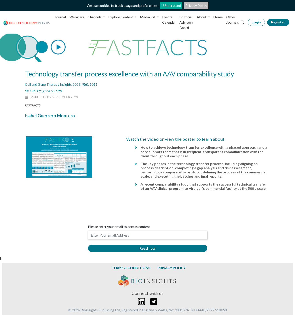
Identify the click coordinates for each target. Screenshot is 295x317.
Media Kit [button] (148, 17)
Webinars (76, 17)
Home (218, 17)
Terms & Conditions (131, 268)
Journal (60, 17)
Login (256, 22)
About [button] (202, 17)
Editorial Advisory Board (186, 22)
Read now (147, 248)
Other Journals (232, 19)
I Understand (171, 5)
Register (278, 22)
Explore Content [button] (121, 17)
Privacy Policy (196, 5)
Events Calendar (169, 19)
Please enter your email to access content (119, 226)
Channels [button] (95, 17)
